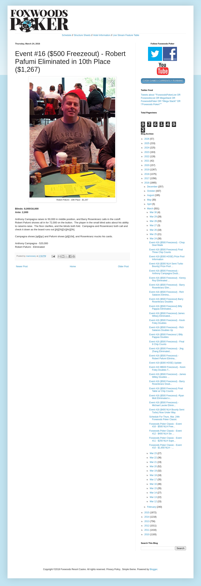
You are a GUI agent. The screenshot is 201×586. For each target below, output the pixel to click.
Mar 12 (153, 501)
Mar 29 (153, 216)
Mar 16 (153, 484)
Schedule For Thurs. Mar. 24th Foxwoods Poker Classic (164, 418)
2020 (147, 165)
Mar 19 (153, 470)
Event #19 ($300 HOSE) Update (165, 362)
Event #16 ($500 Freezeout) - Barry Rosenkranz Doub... (167, 382)
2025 (147, 143)
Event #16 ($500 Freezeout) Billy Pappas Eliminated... (165, 307)
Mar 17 (153, 479)
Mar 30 (153, 212)
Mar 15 (153, 488)
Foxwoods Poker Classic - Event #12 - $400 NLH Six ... (165, 432)
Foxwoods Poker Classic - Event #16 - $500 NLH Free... (165, 425)
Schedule (66, 35)
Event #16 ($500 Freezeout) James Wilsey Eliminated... (166, 314)
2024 (147, 147)
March (150, 208)
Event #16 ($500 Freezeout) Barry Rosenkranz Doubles (166, 300)
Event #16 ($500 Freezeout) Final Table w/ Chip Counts (166, 389)
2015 (147, 512)
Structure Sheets (82, 35)
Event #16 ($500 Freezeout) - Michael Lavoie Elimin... (164, 403)
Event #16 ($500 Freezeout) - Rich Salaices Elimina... (166, 293)
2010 (147, 534)
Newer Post (22, 266)
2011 (147, 530)
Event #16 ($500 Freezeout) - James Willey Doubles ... (167, 375)
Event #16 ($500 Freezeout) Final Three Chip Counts (166, 251)
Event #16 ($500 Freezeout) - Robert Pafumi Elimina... (164, 357)
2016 (147, 182)
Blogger (153, 569)
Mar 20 (153, 466)
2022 (147, 156)
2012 (147, 525)
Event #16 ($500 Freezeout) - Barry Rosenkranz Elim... (167, 286)
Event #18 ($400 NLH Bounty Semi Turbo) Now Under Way (166, 411)
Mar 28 (153, 221)
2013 (147, 521)
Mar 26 (153, 230)
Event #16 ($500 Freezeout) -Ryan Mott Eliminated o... (166, 397)
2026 (147, 139)
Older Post (123, 266)
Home (73, 266)
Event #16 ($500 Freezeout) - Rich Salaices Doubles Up (166, 328)
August (151, 195)
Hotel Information (101, 35)
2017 (147, 178)
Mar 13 (153, 497)
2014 (147, 517)
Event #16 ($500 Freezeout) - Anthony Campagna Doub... (164, 272)
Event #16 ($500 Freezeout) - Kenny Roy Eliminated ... (167, 279)
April (149, 204)
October (151, 191)
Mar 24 (153, 238)
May (149, 199)
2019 (147, 169)
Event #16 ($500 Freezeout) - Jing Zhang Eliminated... (166, 349)
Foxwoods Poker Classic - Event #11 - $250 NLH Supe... (165, 439)
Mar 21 (153, 462)
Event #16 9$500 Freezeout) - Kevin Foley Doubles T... (167, 368)
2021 (147, 160)
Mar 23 (153, 453)
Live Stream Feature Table (126, 35)
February (152, 507)
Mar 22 (153, 457)
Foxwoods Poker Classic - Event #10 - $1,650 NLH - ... (165, 446)
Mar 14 (153, 492)
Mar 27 (153, 225)
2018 (147, 174)
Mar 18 (153, 475)
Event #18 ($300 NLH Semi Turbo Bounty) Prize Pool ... (166, 265)
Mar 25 (153, 234)
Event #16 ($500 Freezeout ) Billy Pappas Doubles (166, 335)
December (152, 186)
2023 (147, 152)
